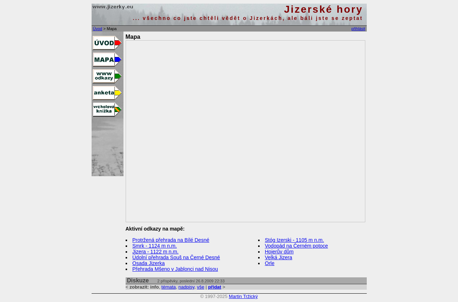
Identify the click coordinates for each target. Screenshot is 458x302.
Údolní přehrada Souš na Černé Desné (176, 257)
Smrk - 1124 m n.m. (155, 246)
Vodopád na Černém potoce (296, 246)
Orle (269, 263)
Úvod (97, 28)
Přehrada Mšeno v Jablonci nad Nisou (175, 269)
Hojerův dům (279, 252)
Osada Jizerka (149, 263)
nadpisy (186, 287)
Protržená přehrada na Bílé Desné (171, 240)
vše (200, 287)
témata (168, 287)
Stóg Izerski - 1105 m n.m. (294, 240)
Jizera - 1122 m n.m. (156, 252)
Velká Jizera (278, 257)
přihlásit (358, 28)
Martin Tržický (243, 296)
